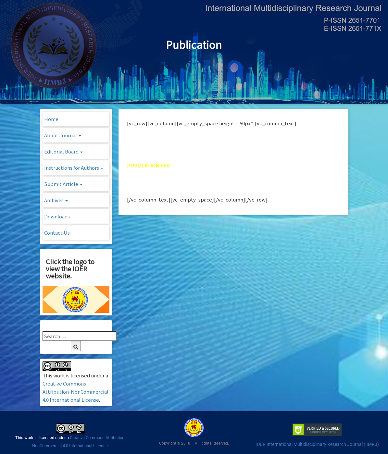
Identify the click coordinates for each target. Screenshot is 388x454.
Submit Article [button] (63, 183)
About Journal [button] (62, 135)
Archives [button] (56, 200)
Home (51, 119)
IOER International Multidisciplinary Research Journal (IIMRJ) (317, 444)
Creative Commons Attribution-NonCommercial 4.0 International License (75, 391)
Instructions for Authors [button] (73, 167)
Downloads (57, 216)
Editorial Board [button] (63, 151)
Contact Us (57, 232)
